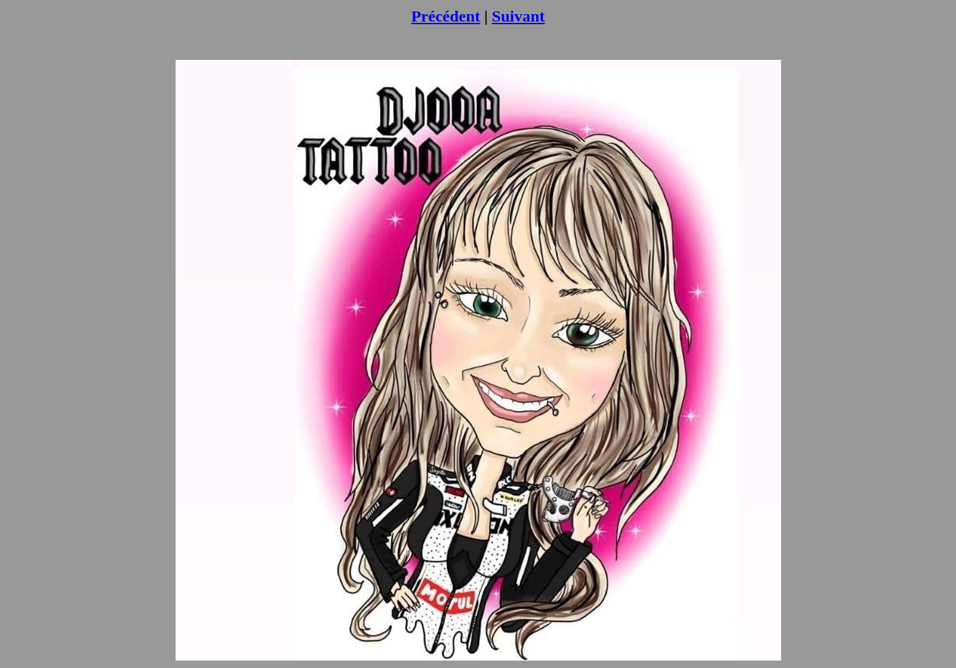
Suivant (518, 16)
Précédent (445, 16)
